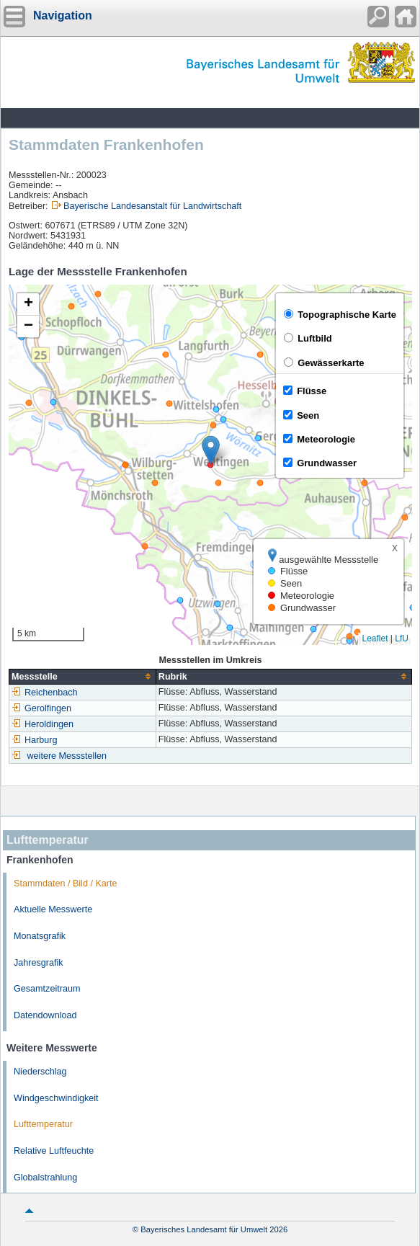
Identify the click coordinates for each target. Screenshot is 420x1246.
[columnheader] (82, 676)
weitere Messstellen (67, 756)
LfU (401, 638)
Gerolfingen (41, 708)
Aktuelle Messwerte (53, 909)
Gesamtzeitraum (47, 989)
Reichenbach (45, 692)
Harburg (35, 740)
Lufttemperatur (43, 1124)
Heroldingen (42, 724)
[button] (211, 450)
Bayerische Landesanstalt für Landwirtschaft (152, 206)
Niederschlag (40, 1072)
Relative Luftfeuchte (54, 1151)
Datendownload (45, 1015)
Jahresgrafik (38, 963)
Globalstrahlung (45, 1177)
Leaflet (375, 638)
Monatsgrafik (40, 936)
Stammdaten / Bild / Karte (65, 883)
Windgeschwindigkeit (56, 1098)
